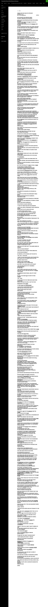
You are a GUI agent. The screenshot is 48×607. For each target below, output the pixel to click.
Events (2, 5)
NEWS (44, 3)
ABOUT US (5, 3)
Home (2, 3)
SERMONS (41, 3)
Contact (9, 3)
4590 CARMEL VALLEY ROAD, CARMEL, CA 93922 (16, 3)
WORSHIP (34, 3)
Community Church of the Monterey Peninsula (9, 1)
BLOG (2, 38)
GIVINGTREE (25, 3)
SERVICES (37, 3)
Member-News (29, 3)
